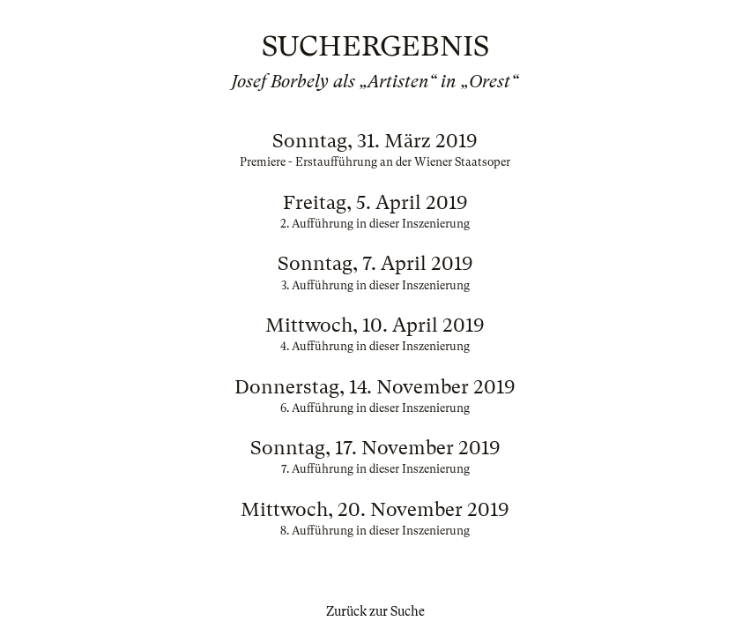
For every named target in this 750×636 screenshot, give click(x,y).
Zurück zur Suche (375, 611)
